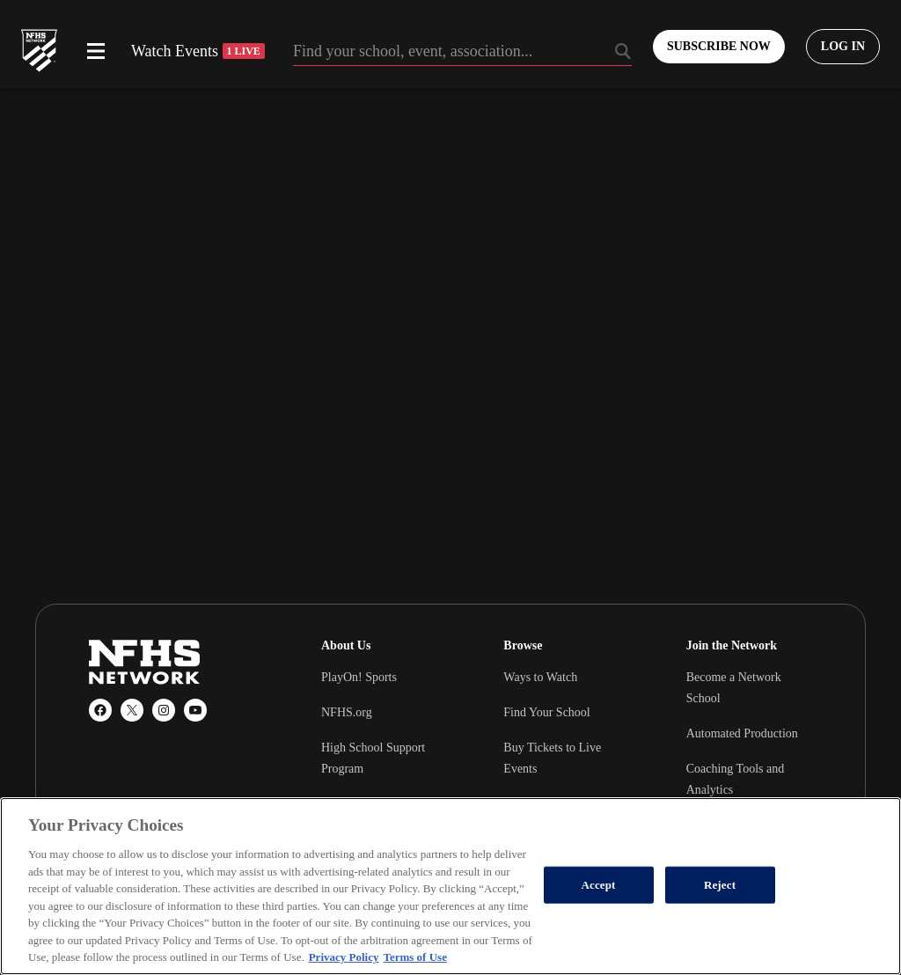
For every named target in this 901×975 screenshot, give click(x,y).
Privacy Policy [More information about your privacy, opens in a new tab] (344, 957)
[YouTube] (195, 710)
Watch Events (198, 51)
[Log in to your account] (843, 46)
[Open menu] (95, 51)
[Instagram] (163, 710)
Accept (599, 884)
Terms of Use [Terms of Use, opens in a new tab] (414, 957)
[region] (450, 886)
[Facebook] (100, 710)
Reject (720, 884)
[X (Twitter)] (132, 710)
